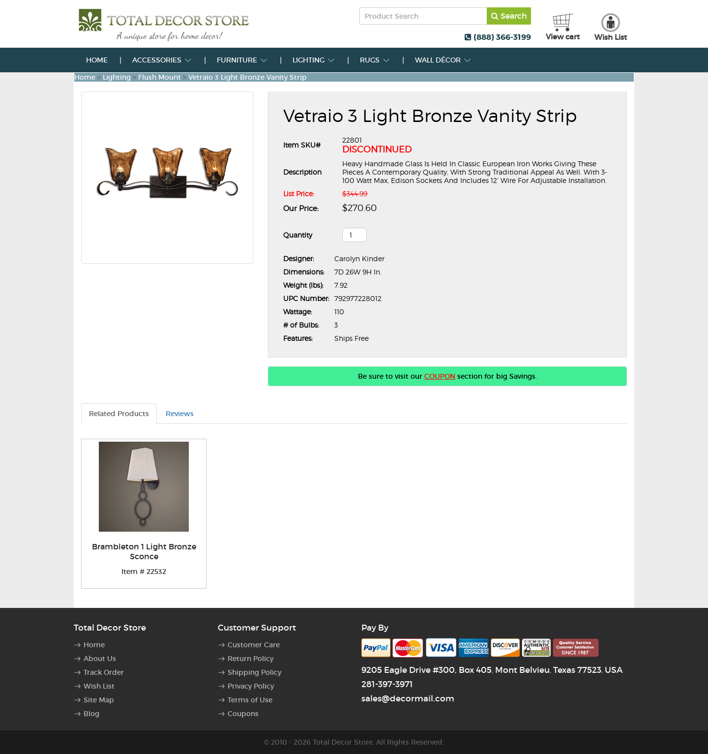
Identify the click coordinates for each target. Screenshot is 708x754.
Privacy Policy (251, 686)
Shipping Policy (254, 672)
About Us (100, 658)
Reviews (180, 413)
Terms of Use (250, 699)
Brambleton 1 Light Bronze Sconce (144, 551)
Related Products (119, 413)
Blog (91, 713)
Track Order (104, 672)
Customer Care (254, 644)
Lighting (314, 60)
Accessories (162, 60)
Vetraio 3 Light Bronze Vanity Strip (247, 77)
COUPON (439, 376)
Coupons (243, 713)
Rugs (375, 60)
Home (97, 60)
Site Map (99, 699)
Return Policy (250, 658)
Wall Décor (443, 60)
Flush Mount (159, 77)
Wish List (99, 686)
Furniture (242, 60)
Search (509, 16)
